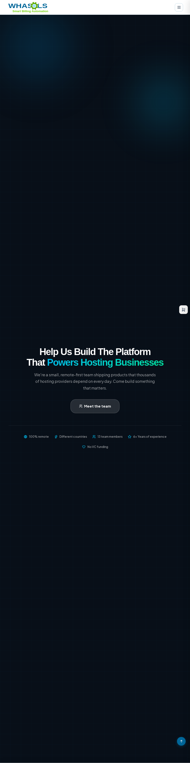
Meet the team (95, 406)
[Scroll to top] (181, 741)
